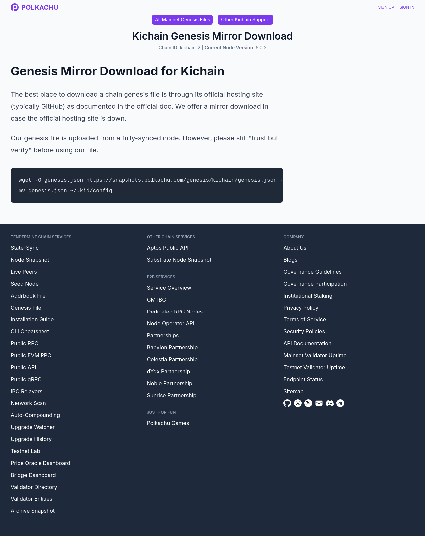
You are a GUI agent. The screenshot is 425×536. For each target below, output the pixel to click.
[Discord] (330, 403)
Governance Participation (315, 283)
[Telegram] (340, 403)
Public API (23, 367)
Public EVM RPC (31, 355)
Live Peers (24, 271)
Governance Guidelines (312, 271)
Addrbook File (28, 295)
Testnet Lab (25, 451)
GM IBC (156, 299)
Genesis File (26, 307)
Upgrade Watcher (33, 427)
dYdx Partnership (168, 371)
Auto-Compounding (35, 415)
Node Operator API (170, 323)
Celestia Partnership (172, 359)
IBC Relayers (26, 391)
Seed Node (25, 283)
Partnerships (163, 335)
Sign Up (386, 7)
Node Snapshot (30, 259)
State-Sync (25, 247)
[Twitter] (298, 403)
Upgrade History (31, 439)
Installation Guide (32, 319)
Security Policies (304, 331)
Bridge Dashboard (33, 475)
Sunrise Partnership (172, 395)
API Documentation (307, 343)
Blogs (290, 259)
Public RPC (24, 343)
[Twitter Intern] (308, 403)
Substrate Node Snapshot (179, 259)
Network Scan (28, 403)
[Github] (287, 403)
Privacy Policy (300, 307)
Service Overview (169, 287)
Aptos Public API (168, 247)
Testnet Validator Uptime (314, 367)
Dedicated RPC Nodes (175, 311)
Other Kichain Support (245, 19)
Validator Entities (31, 498)
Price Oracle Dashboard (40, 463)
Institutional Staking (307, 295)
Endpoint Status (303, 379)
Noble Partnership (169, 383)
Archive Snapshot (33, 510)
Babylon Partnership (172, 347)
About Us (294, 247)
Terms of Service (304, 319)
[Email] (319, 403)
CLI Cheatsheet (30, 331)
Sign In (406, 7)
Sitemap (293, 391)
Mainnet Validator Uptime (314, 355)
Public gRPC (26, 379)
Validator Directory (34, 487)
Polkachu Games (168, 423)
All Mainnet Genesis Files (182, 19)
